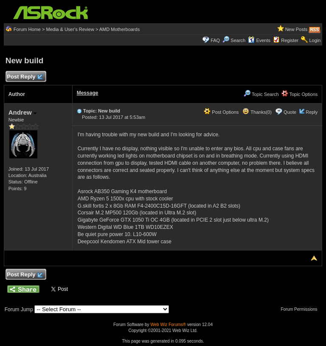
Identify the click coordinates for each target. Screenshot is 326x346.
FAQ (215, 40)
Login (314, 40)
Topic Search (261, 94)
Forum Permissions (301, 309)
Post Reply (25, 77)
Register (289, 40)
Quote (290, 112)
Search (237, 40)
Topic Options (299, 94)
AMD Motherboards (119, 29)
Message (87, 93)
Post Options (221, 112)
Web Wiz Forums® (168, 324)
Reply (312, 112)
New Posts (296, 29)
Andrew (22, 112)
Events (259, 40)
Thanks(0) (256, 112)
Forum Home (27, 29)
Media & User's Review (70, 29)
